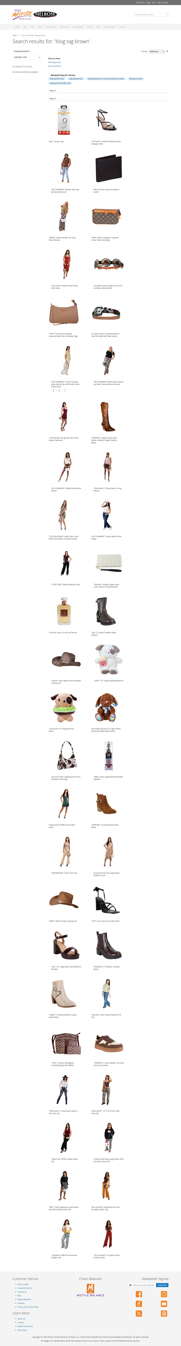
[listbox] (66, 393)
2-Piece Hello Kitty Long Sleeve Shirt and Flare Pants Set (109, 1162)
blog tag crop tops (135, 81)
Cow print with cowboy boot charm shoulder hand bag (65, 780)
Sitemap (21, 1305)
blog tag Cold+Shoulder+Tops (60, 86)
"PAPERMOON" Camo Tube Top (64, 875)
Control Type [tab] (20, 60)
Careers (21, 1325)
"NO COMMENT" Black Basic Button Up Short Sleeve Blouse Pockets (109, 385)
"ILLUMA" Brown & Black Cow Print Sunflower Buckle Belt (108, 289)
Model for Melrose (25, 1329)
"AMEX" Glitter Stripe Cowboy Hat (63, 923)
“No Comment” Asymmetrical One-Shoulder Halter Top (105, 1210)
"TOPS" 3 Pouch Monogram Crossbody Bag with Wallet (62, 1066)
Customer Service (25, 1290)
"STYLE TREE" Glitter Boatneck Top (65, 587)
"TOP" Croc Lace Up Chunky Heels (105, 923)
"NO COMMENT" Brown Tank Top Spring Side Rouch (65, 193)
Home (15, 38)
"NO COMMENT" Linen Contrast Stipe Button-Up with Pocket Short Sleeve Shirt (65, 386)
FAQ (153, 2)
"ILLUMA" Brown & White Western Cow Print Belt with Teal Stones (105, 337)
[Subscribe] (162, 1288)
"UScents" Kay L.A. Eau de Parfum (63, 635)
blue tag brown (54, 68)
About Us (21, 1321)
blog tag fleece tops (57, 81)
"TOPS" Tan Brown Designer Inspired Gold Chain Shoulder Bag (63, 337)
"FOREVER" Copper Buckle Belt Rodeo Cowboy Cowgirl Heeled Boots (104, 442)
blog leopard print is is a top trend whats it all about (106, 81)
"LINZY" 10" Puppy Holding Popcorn (108, 683)
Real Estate (22, 1332)
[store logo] (35, 17)
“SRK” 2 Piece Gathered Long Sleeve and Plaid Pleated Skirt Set (64, 1210)
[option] (53, 393)
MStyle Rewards (24, 1302)
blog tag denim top (75, 81)
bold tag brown (54, 65)
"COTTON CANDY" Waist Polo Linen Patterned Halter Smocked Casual (63, 540)
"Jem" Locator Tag (56, 144)
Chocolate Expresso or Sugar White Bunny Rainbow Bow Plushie (106, 732)
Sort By (144, 54)
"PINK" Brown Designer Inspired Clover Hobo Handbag (104, 241)
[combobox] (150, 17)
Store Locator (162, 2)
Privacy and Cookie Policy (28, 1309)
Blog (148, 2)
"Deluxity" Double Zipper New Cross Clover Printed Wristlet (106, 588)
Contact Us (22, 1294)
